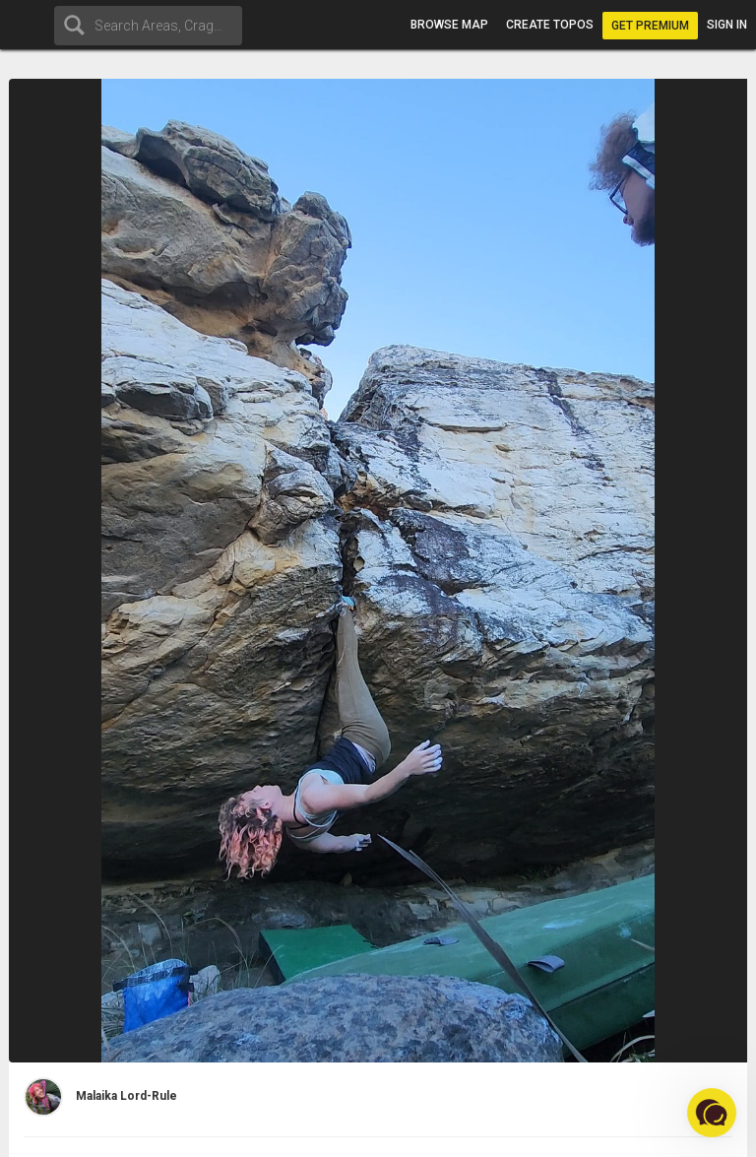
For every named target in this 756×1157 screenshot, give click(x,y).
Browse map (449, 25)
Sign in (727, 25)
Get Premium (650, 25)
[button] (711, 1112)
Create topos (550, 25)
